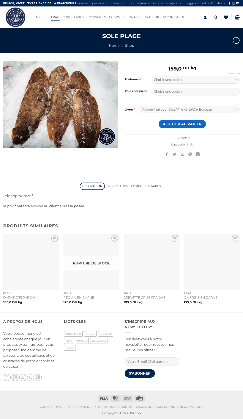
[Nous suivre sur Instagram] (233, 3)
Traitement (133, 79)
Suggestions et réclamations (205, 3)
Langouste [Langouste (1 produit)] (99, 340)
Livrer (129, 109)
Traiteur (134, 17)
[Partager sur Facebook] (166, 154)
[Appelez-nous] (30, 377)
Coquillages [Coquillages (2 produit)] (73, 333)
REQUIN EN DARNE (78, 298)
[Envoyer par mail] (182, 154)
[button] (205, 17)
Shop (129, 46)
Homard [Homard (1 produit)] (81, 340)
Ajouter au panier (182, 124)
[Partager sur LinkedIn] (198, 154)
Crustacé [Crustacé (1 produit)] (105, 333)
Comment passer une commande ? (101, 3)
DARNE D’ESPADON (19, 298)
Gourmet (116, 17)
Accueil (41, 17)
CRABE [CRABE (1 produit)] (90, 333)
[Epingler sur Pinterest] (190, 154)
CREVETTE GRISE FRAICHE (144, 298)
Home (114, 46)
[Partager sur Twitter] (174, 154)
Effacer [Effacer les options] (234, 73)
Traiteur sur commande (165, 17)
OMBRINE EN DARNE (200, 298)
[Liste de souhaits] (226, 17)
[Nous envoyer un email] (237, 3)
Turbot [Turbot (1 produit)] (70, 347)
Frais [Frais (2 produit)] (68, 340)
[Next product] (236, 40)
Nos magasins (171, 3)
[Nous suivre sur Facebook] (229, 3)
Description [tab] (92, 186)
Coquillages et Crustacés (84, 17)
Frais (55, 17)
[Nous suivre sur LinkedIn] (38, 377)
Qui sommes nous (143, 3)
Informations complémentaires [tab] (134, 186)
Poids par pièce (136, 91)
